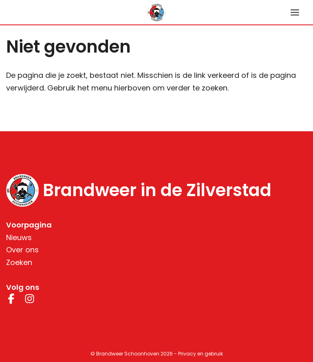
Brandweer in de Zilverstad (157, 190)
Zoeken (19, 262)
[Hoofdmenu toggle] (294, 12)
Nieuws (19, 237)
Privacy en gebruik (200, 353)
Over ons (22, 250)
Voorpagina (29, 225)
